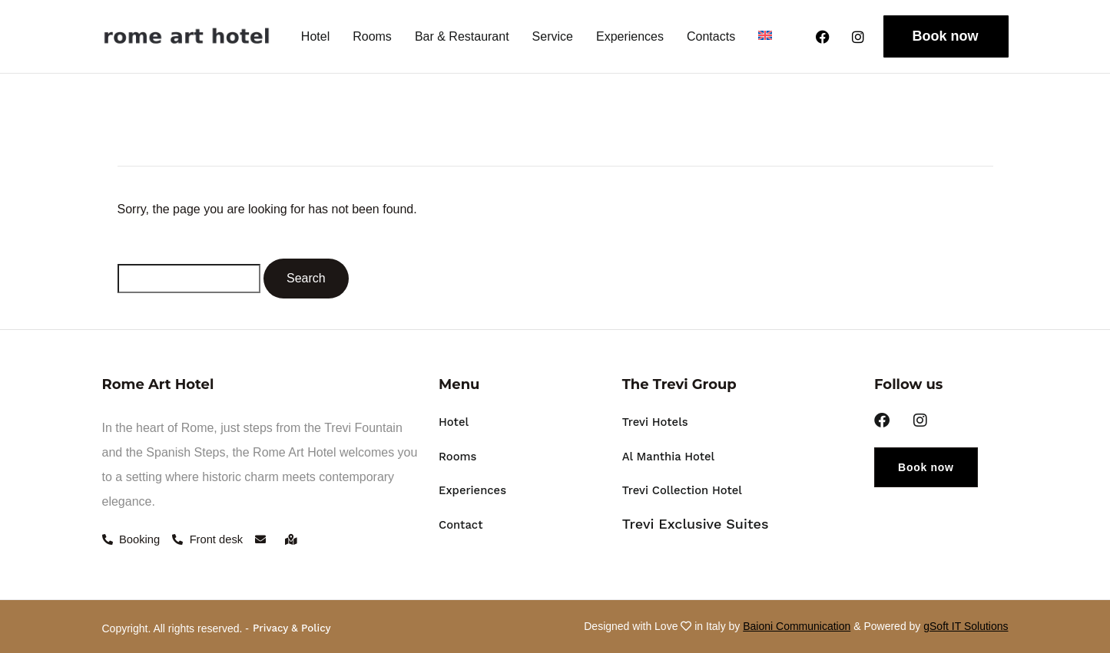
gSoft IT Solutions (965, 624)
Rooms (372, 36)
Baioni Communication (796, 624)
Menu (459, 384)
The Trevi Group (679, 384)
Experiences (630, 36)
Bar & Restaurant (462, 36)
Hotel (315, 36)
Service (552, 36)
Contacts (711, 36)
